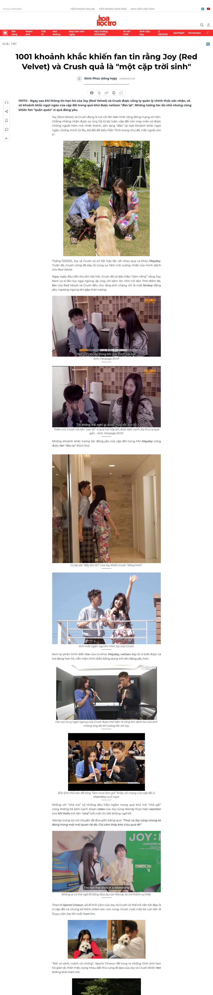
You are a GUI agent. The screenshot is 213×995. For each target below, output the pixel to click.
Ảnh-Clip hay (144, 33)
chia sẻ (92, 93)
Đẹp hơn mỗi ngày (76, 33)
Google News (207, 44)
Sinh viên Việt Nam (142, 9)
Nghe (6, 103)
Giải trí (43, 33)
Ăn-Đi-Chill (127, 33)
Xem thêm (207, 32)
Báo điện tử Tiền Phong (107, 20)
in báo (114, 93)
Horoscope (194, 32)
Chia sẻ (6, 111)
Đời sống (14, 33)
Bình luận (6, 129)
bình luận (121, 93)
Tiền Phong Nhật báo (113, 9)
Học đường (56, 33)
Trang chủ (5, 32)
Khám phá (29, 33)
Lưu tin (6, 120)
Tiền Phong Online (82, 9)
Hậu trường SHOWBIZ (101, 33)
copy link (106, 93)
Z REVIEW (163, 33)
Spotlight (178, 32)
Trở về (6, 138)
